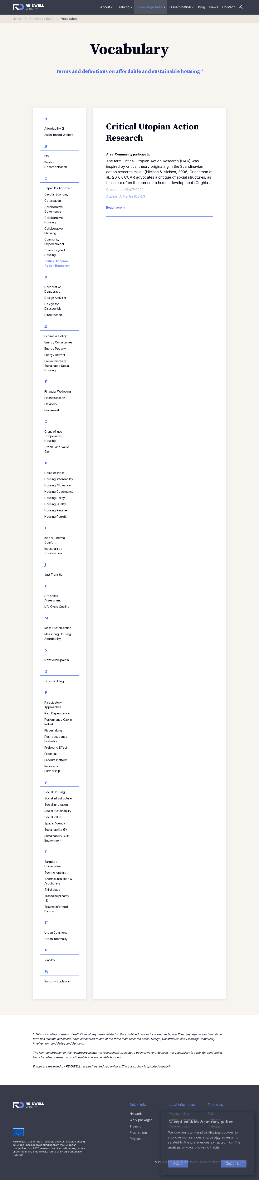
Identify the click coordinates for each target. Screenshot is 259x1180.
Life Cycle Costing (56, 606)
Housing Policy (54, 498)
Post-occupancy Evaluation (55, 739)
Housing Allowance (57, 485)
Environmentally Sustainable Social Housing (56, 365)
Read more (115, 207)
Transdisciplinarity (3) (56, 898)
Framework (52, 410)
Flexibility (50, 404)
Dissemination (181, 7)
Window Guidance (57, 981)
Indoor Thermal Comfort (54, 540)
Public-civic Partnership (52, 768)
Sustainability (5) (55, 829)
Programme (138, 1132)
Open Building (54, 681)
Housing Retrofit (55, 516)
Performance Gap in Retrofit (58, 722)
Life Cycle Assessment (52, 598)
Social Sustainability (57, 811)
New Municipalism (56, 660)
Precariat (50, 753)
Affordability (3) (55, 128)
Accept (178, 1163)
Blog (201, 7)
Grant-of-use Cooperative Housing (53, 436)
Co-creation (52, 200)
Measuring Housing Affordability (57, 636)
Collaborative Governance (53, 209)
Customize (233, 1163)
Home (21, 18)
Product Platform (55, 760)
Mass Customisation (57, 628)
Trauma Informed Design (56, 909)
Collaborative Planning (53, 231)
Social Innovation (56, 804)
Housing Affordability (58, 479)
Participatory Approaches (53, 705)
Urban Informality (56, 939)
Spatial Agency (54, 823)
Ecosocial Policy (55, 336)
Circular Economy (56, 194)
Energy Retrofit (54, 355)
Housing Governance (59, 491)
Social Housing (54, 792)
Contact (228, 7)
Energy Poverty (55, 348)
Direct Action (53, 315)
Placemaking (53, 730)
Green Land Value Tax (56, 449)
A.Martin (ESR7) (132, 196)
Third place (52, 889)
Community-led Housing (54, 252)
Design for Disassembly (53, 306)
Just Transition (54, 574)
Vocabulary (69, 18)
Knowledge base (150, 7)
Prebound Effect (55, 747)
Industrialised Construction (53, 551)
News (213, 7)
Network (136, 1114)
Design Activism (55, 297)
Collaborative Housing (53, 220)
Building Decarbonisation (55, 164)
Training (124, 7)
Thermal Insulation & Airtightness (58, 881)
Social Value (52, 817)
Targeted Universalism (53, 864)
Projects (136, 1139)
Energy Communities (58, 342)
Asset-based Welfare (59, 135)
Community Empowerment (54, 242)
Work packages (141, 1120)
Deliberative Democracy (52, 289)
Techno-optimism (56, 872)
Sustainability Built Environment (56, 838)
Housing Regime (55, 510)
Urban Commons (55, 932)
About (106, 7)
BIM (46, 156)
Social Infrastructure (58, 798)
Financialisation (54, 398)
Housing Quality (55, 504)
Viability (49, 960)
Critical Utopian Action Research (57, 263)
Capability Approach (58, 188)
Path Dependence (57, 713)
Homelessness (54, 473)
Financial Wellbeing (57, 391)
